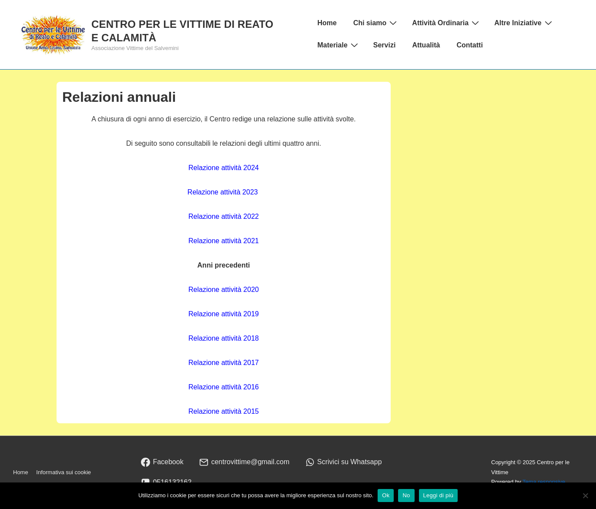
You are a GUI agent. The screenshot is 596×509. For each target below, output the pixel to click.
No (406, 495)
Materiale (338, 45)
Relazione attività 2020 (223, 289)
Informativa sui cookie (63, 472)
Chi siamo (376, 23)
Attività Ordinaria (446, 23)
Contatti (469, 45)
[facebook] (162, 462)
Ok (385, 495)
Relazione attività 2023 (223, 192)
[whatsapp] (343, 462)
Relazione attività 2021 (223, 240)
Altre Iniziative (524, 23)
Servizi (384, 45)
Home (326, 23)
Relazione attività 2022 (223, 216)
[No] (585, 495)
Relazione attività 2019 (223, 314)
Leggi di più (438, 495)
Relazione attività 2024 (223, 167)
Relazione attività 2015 (223, 411)
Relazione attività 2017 (223, 362)
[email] (244, 462)
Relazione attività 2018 (223, 338)
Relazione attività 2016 (223, 387)
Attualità (426, 45)
